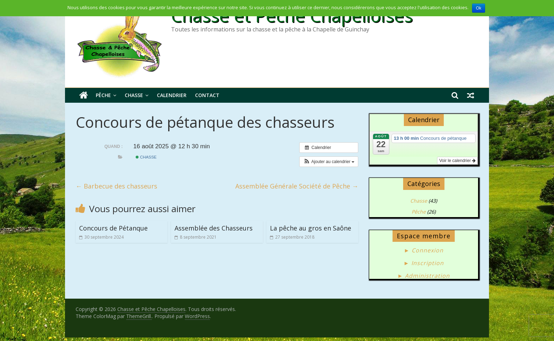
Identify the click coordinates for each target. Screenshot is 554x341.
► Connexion (423, 250)
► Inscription (423, 263)
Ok (478, 8)
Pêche (103, 95)
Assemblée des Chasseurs (214, 228)
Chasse (134, 95)
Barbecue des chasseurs (116, 186)
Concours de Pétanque (113, 228)
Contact (207, 95)
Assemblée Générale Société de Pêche (296, 186)
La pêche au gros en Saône (310, 228)
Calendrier (172, 95)
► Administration (423, 276)
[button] (329, 162)
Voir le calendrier (457, 160)
